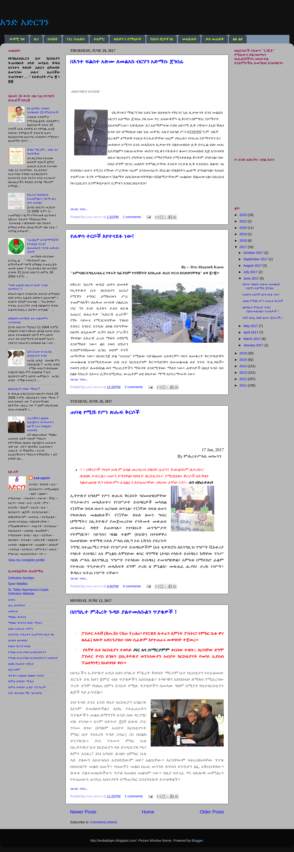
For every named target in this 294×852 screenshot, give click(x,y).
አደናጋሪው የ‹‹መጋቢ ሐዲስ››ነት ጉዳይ (39, 353)
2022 (243, 221)
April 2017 (251, 332)
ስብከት (53, 39)
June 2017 (251, 278)
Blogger (197, 840)
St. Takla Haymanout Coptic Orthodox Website (28, 591)
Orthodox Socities (21, 578)
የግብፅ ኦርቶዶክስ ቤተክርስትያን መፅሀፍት (33, 658)
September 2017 (256, 259)
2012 (243, 379)
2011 (243, 385)
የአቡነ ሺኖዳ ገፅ (161, 39)
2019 (243, 234)
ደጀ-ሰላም (14, 669)
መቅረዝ (12, 611)
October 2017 (253, 253)
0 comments (132, 586)
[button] (107, 91)
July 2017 (251, 272)
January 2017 (253, 345)
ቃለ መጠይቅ (214, 39)
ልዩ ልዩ (237, 39)
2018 (243, 240)
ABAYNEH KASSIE (85, 91)
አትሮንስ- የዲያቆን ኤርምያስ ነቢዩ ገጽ (31, 634)
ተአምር (99, 39)
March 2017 (252, 339)
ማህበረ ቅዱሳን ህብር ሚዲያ (25, 623)
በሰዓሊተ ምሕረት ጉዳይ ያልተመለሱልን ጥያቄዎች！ (124, 612)
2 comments (134, 387)
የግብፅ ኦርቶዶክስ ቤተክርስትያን (27, 652)
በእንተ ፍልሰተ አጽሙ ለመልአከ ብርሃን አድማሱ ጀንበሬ (126, 61)
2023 (243, 215)
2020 (243, 228)
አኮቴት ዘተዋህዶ (18, 640)
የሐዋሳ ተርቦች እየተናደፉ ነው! (102, 236)
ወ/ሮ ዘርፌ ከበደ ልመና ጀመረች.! (262, 318)
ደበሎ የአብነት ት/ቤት (21, 664)
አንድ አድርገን (24, 22)
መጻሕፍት (189, 39)
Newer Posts (83, 811)
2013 (243, 372)
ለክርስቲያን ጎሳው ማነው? (24, 389)
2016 (243, 353)
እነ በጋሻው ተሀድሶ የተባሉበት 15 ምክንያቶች (42, 110)
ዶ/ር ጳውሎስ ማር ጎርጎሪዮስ (25, 693)
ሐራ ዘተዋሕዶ (16, 605)
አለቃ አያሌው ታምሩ (20, 629)
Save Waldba (18, 584)
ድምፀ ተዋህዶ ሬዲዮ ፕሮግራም (27, 687)
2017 (243, 247)
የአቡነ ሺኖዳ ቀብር (19, 646)
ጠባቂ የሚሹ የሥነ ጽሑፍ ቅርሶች (105, 412)
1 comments (132, 217)
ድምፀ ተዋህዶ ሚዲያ (21, 681)
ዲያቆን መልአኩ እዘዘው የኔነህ (25, 675)
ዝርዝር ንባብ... (79, 209)
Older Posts (212, 811)
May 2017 (251, 326)
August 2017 (253, 265)
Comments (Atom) (103, 822)
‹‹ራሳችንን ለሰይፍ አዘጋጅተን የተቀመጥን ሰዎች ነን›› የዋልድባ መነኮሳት (40, 424)
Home (148, 811)
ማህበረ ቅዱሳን (17, 617)
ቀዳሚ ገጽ (17, 39)
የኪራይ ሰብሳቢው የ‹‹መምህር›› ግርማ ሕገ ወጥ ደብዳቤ (41, 199)
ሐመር (11, 599)
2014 (243, 366)
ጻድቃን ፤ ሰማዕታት (127, 39)
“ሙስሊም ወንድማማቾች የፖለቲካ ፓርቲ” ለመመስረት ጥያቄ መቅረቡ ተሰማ (43, 246)
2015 (243, 360)
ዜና (36, 39)
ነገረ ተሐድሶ (75, 39)
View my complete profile (26, 560)
